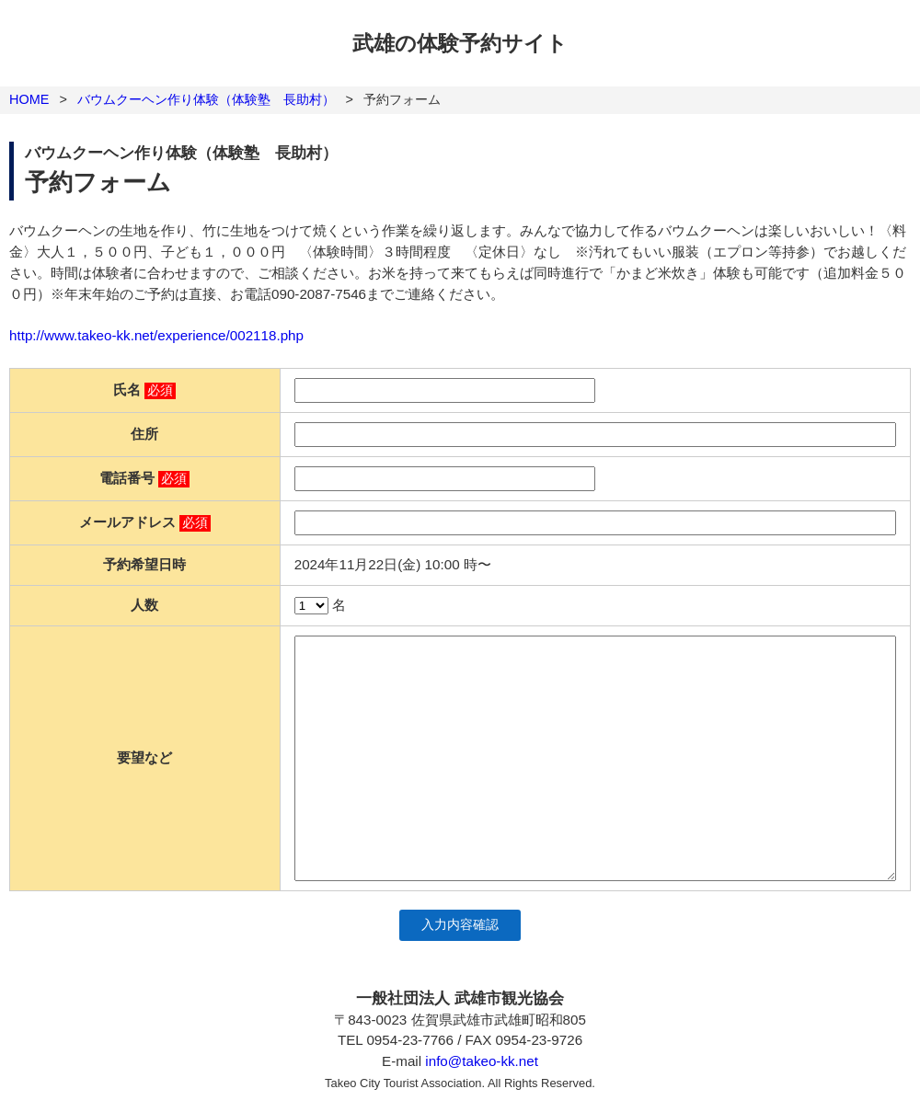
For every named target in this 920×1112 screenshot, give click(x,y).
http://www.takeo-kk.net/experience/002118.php (156, 335)
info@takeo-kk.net (481, 1061)
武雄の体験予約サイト (460, 43)
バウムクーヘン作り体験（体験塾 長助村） (206, 99)
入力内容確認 (460, 925)
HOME (29, 99)
